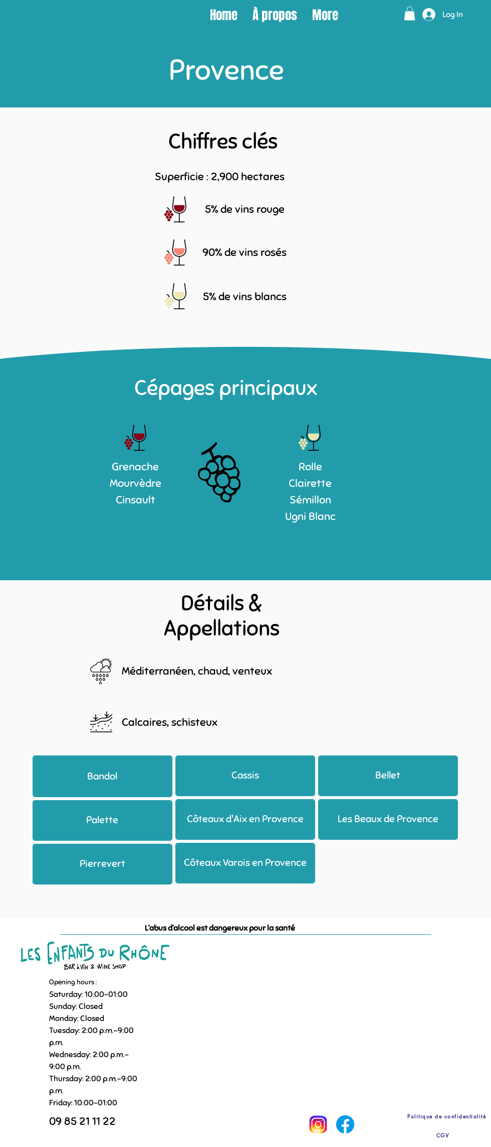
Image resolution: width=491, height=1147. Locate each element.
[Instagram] (318, 1124)
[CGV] (442, 1135)
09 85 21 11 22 (82, 1121)
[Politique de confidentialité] (446, 1116)
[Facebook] (345, 1124)
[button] (409, 13)
